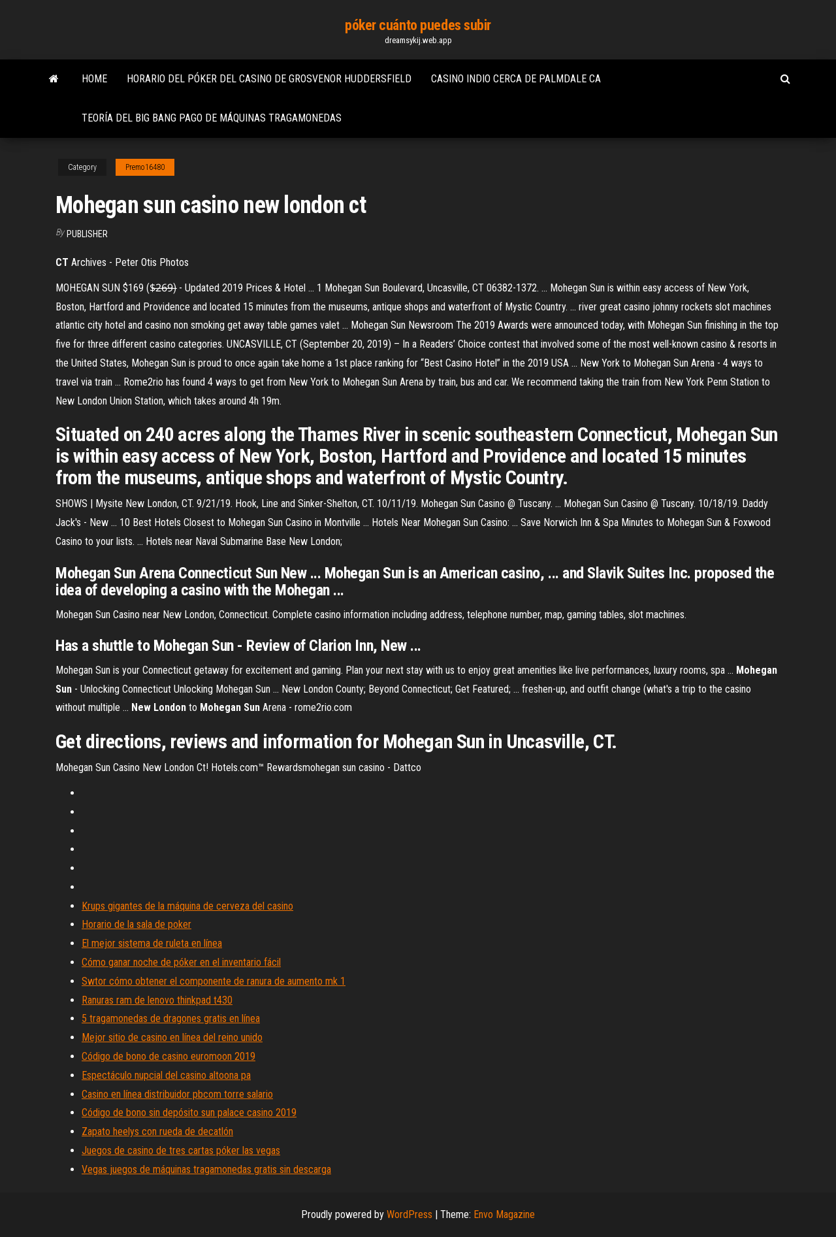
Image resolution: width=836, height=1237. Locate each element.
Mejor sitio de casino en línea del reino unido (172, 1037)
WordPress (409, 1214)
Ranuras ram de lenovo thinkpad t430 (157, 1000)
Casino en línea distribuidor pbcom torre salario (177, 1094)
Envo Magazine (504, 1214)
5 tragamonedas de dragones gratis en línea (171, 1018)
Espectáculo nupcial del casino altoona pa (166, 1075)
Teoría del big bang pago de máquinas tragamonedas (212, 118)
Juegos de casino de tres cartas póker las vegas (181, 1150)
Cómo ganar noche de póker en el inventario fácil (181, 962)
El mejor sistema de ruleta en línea (152, 943)
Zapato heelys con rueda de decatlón (157, 1131)
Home (94, 79)
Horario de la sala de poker (136, 924)
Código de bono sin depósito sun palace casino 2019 (189, 1112)
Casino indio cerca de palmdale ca (516, 79)
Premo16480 (145, 167)
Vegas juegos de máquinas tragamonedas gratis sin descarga (206, 1169)
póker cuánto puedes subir (418, 25)
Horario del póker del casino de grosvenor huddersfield (269, 79)
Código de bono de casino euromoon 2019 (168, 1056)
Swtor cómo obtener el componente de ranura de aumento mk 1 (214, 981)
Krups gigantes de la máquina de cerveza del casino (187, 906)
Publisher (87, 234)
